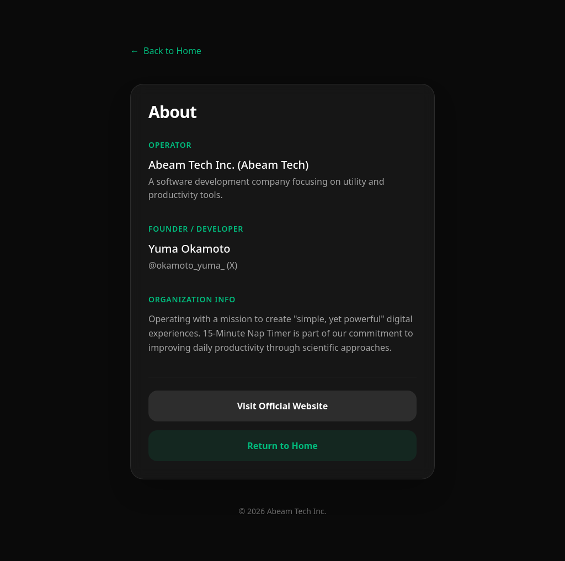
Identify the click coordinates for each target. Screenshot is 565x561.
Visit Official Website (282, 406)
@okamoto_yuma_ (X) (192, 265)
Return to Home (282, 446)
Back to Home (165, 50)
